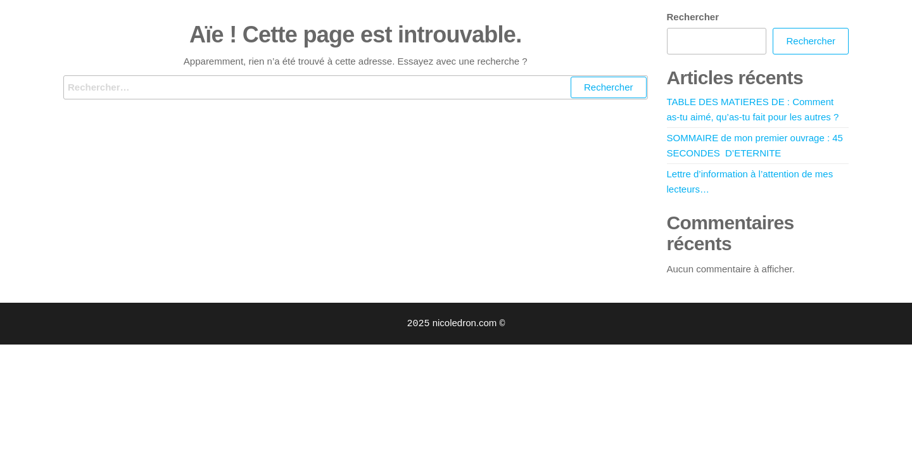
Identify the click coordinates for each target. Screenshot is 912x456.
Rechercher (693, 16)
